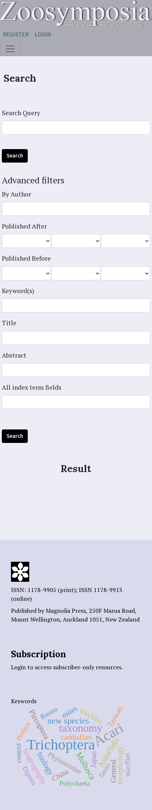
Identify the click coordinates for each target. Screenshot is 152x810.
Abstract (14, 355)
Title (9, 323)
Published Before (26, 258)
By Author (16, 194)
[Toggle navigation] (10, 49)
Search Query (21, 113)
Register (16, 34)
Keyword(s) (18, 291)
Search (15, 155)
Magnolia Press (66, 611)
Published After (24, 226)
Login (43, 34)
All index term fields (31, 387)
